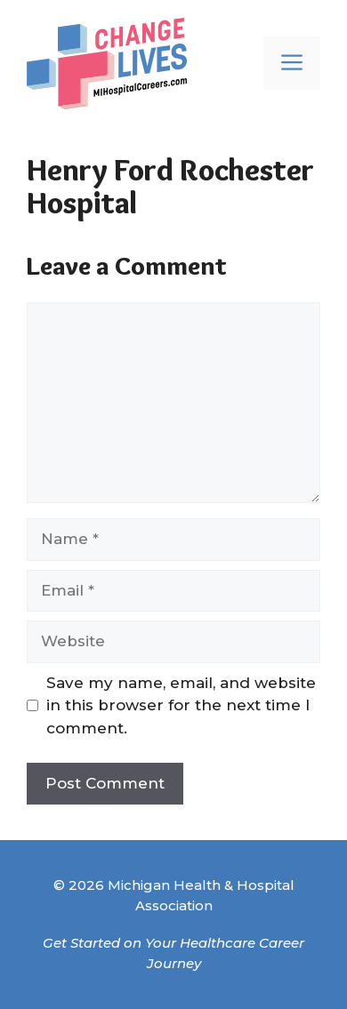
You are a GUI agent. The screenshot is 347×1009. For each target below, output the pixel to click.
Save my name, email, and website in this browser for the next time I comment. (181, 705)
